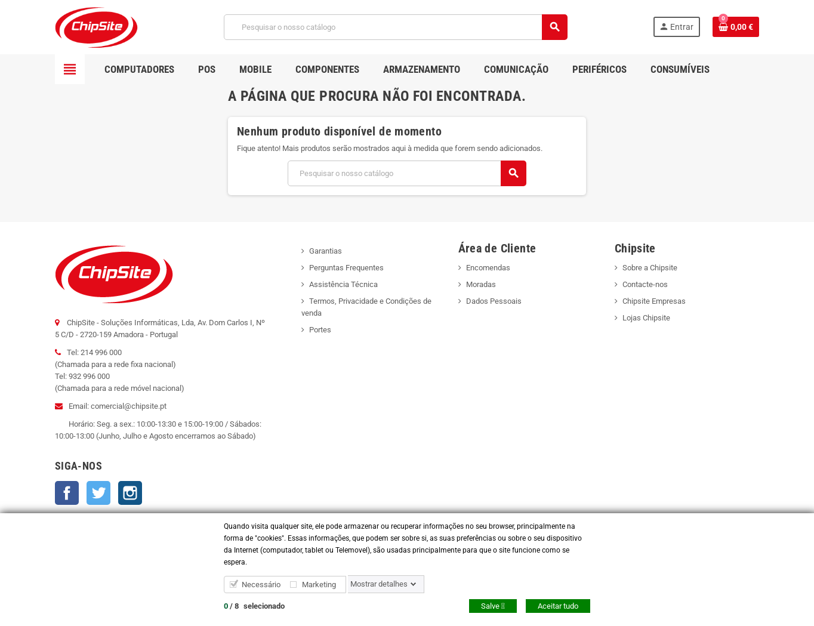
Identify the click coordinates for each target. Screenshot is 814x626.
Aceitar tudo (558, 606)
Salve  (493, 606)
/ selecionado (254, 606)
